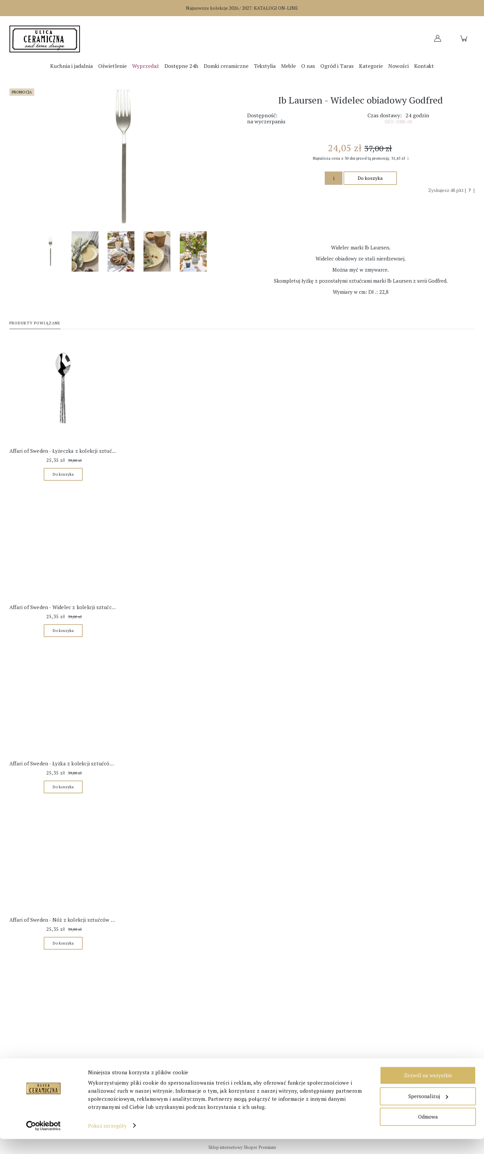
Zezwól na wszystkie (428, 1090)
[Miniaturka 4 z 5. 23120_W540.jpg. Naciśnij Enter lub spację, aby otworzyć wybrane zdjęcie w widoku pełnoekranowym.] (157, 251)
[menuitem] (71, 66)
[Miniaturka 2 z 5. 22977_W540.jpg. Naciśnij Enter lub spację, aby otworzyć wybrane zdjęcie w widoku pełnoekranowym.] (85, 251)
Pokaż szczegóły (107, 1141)
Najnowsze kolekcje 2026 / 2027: (242, 8)
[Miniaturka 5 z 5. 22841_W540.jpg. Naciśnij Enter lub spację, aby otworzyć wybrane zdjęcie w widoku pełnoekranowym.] (193, 251)
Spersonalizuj (428, 1111)
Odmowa (428, 1132)
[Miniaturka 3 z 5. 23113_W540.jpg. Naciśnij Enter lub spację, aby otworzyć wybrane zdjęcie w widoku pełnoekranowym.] (121, 251)
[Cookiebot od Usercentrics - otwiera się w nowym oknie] (43, 1141)
